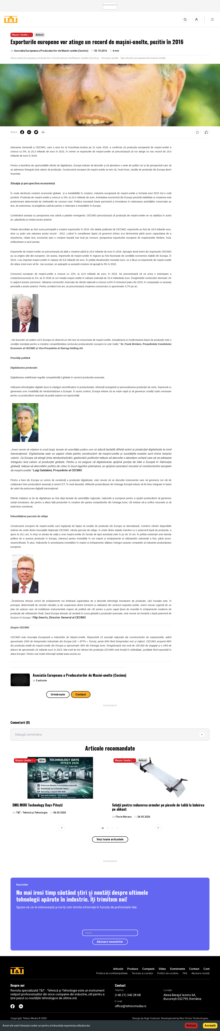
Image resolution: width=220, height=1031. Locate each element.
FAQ (185, 973)
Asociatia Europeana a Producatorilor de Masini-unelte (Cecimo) (79, 675)
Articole (118, 969)
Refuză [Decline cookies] (191, 1025)
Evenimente (177, 969)
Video (162, 969)
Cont (206, 969)
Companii (148, 969)
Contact (80, 694)
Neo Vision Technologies (194, 1018)
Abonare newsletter (110, 941)
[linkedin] (29, 132)
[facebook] (22, 132)
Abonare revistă (200, 973)
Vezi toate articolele (110, 839)
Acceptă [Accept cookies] (210, 1025)
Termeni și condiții (142, 973)
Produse (132, 969)
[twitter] (36, 132)
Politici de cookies (168, 973)
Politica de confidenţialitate (112, 973)
